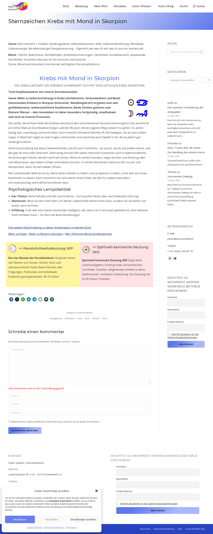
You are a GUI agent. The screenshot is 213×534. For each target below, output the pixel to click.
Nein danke (51, 519)
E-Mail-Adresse (175, 321)
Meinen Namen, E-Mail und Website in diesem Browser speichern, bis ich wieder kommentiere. (55, 421)
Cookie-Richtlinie (34, 527)
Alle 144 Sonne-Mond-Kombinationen (88, 234)
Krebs (80, 318)
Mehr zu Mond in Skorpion (46, 234)
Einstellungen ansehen (83, 519)
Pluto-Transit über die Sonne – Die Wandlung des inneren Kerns (186, 150)
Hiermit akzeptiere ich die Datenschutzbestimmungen (183, 336)
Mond (87, 318)
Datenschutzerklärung (54, 527)
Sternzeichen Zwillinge (180, 176)
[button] (96, 490)
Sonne (105, 318)
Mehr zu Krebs (17, 234)
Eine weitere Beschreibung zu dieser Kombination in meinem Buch (49, 227)
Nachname (173, 309)
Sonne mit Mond (84, 312)
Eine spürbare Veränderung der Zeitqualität (185, 110)
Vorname (172, 297)
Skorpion (96, 318)
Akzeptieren (19, 519)
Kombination (70, 318)
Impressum (71, 527)
